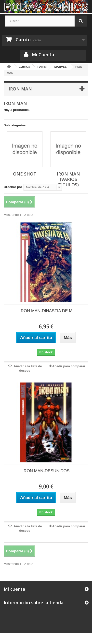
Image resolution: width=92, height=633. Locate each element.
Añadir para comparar (68, 366)
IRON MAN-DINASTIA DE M (46, 311)
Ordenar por (13, 187)
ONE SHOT (24, 174)
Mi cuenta (14, 589)
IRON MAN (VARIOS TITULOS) (68, 179)
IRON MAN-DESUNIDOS (46, 471)
